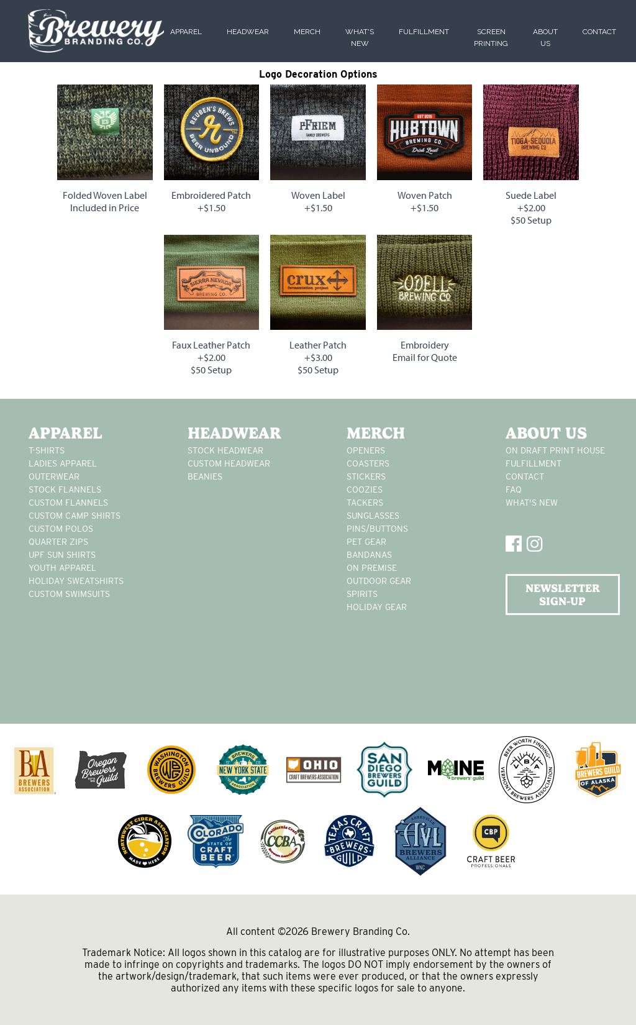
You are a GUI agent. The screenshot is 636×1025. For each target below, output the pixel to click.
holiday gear (377, 607)
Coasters (368, 463)
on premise (372, 568)
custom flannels (68, 503)
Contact (599, 31)
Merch (307, 31)
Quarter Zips (58, 542)
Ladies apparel (63, 463)
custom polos (61, 529)
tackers (365, 503)
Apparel (186, 31)
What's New (532, 503)
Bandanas (369, 555)
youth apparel (62, 568)
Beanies (205, 476)
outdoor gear (379, 581)
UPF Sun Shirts (62, 555)
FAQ (514, 489)
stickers (366, 476)
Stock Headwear (225, 450)
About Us (546, 433)
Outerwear (54, 476)
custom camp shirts (74, 516)
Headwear (248, 31)
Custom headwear (229, 463)
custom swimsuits (69, 594)
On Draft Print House (555, 450)
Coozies (365, 489)
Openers (366, 450)
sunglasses (373, 516)
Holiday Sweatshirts (76, 581)
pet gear (366, 542)
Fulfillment (424, 31)
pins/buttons (377, 529)
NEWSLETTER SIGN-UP (562, 594)
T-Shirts (47, 450)
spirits (362, 594)
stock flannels (65, 489)
